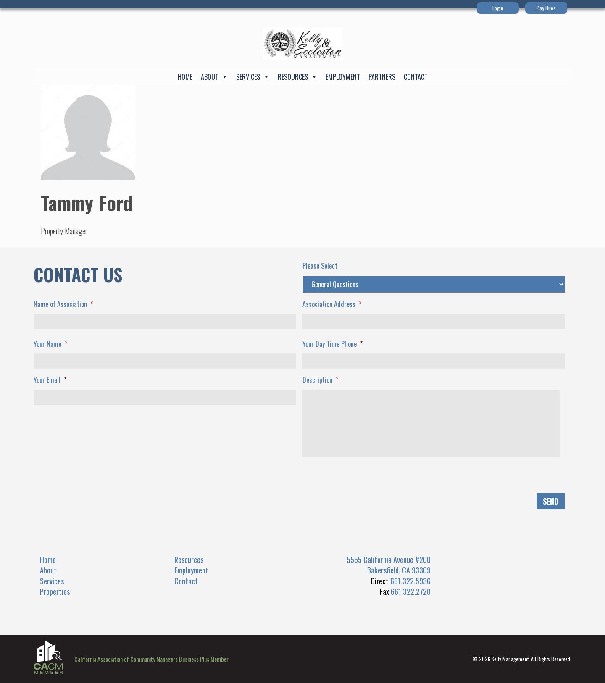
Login (497, 8)
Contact (416, 77)
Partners (381, 77)
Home (185, 77)
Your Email (50, 380)
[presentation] (97, 480)
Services (252, 76)
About (214, 76)
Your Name (50, 344)
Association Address (331, 304)
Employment (343, 77)
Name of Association (63, 304)
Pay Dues (546, 8)
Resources (297, 76)
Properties (55, 591)
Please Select (319, 266)
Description (320, 380)
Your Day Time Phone (332, 344)
